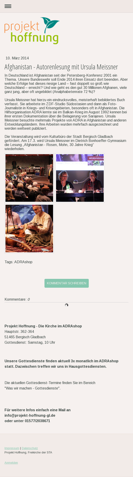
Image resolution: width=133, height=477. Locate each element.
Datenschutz (30, 448)
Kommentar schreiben (66, 283)
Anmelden (11, 462)
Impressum (12, 448)
